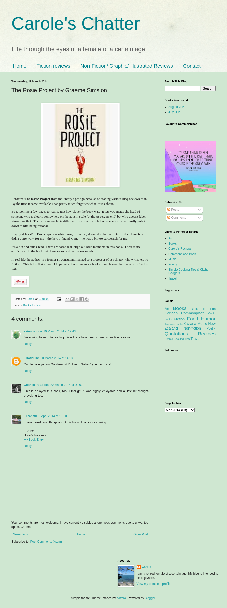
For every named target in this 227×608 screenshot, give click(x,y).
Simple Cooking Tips (177, 338)
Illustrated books (174, 324)
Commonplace (193, 313)
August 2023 (176, 107)
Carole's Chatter (75, 23)
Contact (192, 66)
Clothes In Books (36, 385)
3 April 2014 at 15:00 (53, 416)
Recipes (207, 333)
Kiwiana (189, 324)
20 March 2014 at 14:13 (56, 358)
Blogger (150, 598)
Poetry (172, 264)
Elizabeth (30, 416)
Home (19, 66)
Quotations (176, 333)
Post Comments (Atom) (46, 541)
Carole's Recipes (179, 248)
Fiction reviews (53, 66)
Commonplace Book (182, 254)
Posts (173, 209)
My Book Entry (34, 439)
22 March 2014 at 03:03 (66, 385)
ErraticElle (31, 358)
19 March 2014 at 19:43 (59, 331)
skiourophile (33, 331)
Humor (208, 318)
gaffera (121, 598)
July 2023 (174, 112)
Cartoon (171, 313)
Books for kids (203, 309)
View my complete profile (154, 584)
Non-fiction (192, 328)
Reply (28, 344)
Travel (172, 278)
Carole (31, 298)
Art (170, 238)
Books (27, 305)
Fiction (36, 305)
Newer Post (21, 534)
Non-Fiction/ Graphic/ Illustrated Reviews (127, 66)
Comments (176, 217)
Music (172, 259)
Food (192, 318)
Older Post (140, 534)
